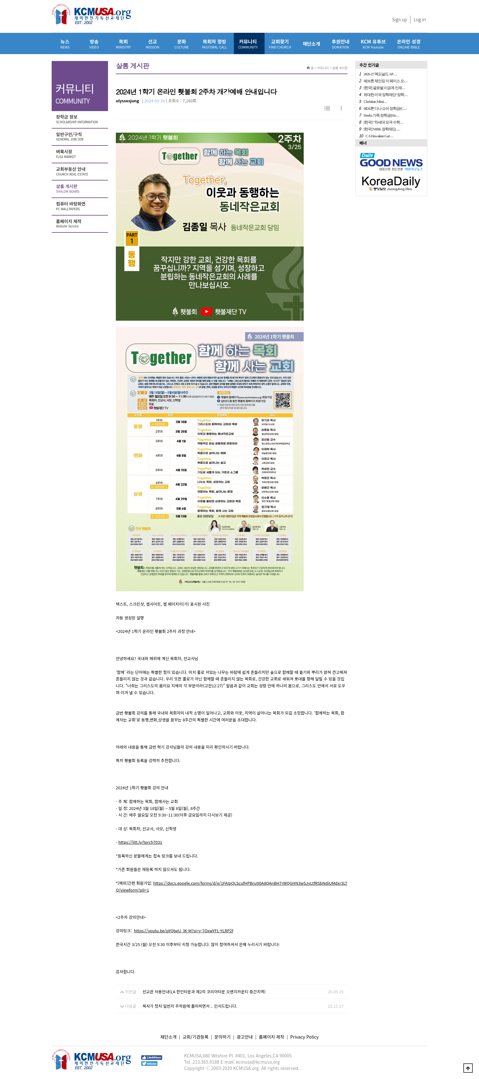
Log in (420, 19)
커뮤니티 (248, 43)
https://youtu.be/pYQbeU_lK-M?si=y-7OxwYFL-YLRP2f (183, 931)
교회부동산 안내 (80, 171)
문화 (181, 43)
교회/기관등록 (196, 1037)
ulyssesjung (127, 101)
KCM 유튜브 (373, 43)
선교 (152, 43)
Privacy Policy (304, 1037)
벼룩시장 (80, 154)
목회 (123, 43)
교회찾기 (280, 43)
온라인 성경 (408, 43)
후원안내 (340, 43)
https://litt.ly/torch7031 (140, 842)
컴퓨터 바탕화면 (80, 206)
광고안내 (245, 1037)
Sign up (399, 19)
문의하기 (222, 1037)
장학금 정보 (80, 119)
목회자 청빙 (214, 43)
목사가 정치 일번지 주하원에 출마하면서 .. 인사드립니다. (189, 1006)
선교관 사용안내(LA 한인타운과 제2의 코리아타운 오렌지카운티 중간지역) (203, 992)
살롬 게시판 (80, 188)
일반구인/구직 (80, 136)
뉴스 (65, 43)
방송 (94, 43)
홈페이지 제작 (80, 223)
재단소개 (311, 43)
